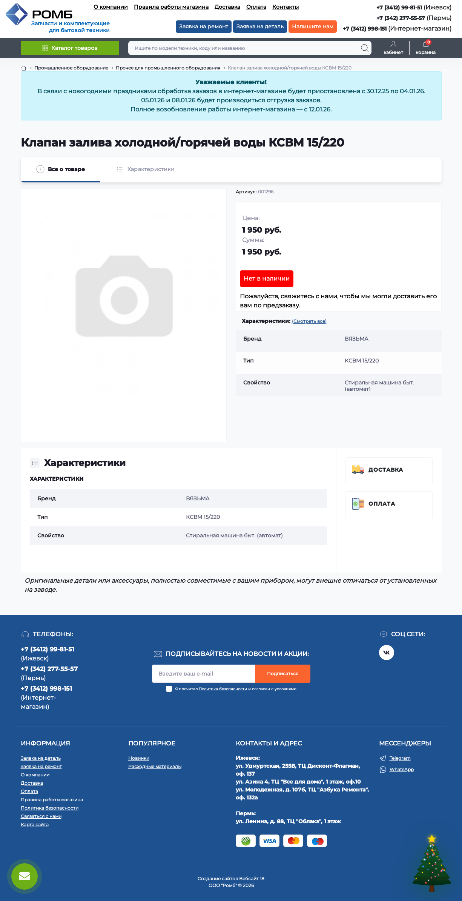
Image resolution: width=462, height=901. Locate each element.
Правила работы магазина (171, 6)
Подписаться (282, 673)
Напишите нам (312, 26)
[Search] (364, 48)
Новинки (138, 758)
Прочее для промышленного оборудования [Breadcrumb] (168, 68)
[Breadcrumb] (24, 68)
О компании (111, 6)
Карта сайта (35, 824)
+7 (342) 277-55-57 (400, 18)
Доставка (227, 6)
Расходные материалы (154, 766)
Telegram (400, 758)
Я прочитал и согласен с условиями (235, 689)
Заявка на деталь (260, 26)
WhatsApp (402, 769)
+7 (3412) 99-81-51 (399, 7)
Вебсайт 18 (251, 878)
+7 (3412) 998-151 (365, 28)
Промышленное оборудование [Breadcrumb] (71, 68)
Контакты (285, 6)
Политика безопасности (223, 689)
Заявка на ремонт (203, 26)
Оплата (256, 6)
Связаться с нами (41, 816)
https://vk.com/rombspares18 (386, 653)
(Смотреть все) (309, 321)
